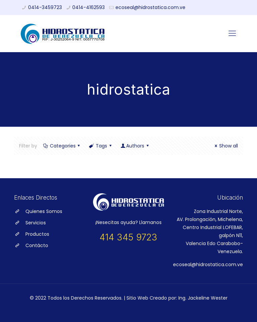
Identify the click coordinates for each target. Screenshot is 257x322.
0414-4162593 (88, 7)
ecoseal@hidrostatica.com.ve (150, 7)
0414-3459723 (45, 7)
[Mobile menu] (232, 33)
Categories (62, 145)
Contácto (36, 245)
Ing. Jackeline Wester (203, 298)
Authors (135, 145)
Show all (225, 145)
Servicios (35, 222)
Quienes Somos (43, 211)
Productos (37, 234)
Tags (100, 145)
